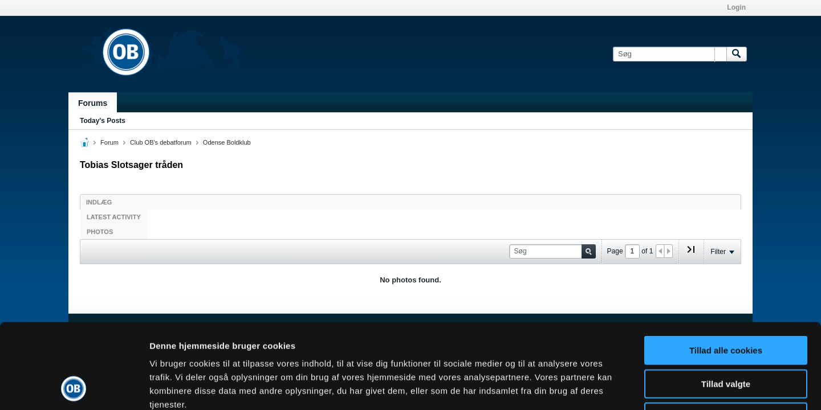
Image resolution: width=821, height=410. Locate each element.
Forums (92, 103)
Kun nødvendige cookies (726, 337)
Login (736, 7)
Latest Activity (114, 217)
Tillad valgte (725, 304)
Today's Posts (102, 121)
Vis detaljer (593, 387)
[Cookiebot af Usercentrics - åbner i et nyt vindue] (74, 387)
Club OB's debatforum (161, 142)
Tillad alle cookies (725, 271)
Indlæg (99, 202)
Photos (100, 231)
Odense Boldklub (227, 142)
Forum (109, 142)
